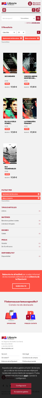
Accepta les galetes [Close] (21, 392)
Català (17, 233)
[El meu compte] (33, 10)
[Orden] (9, 32)
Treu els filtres (5, 42)
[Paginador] (21, 32)
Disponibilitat (17, 256)
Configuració (21, 386)
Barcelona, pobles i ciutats (17, 221)
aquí (26, 375)
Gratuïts (17, 243)
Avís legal (26, 354)
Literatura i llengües (17, 224)
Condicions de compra (30, 358)
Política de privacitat (29, 361)
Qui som (4, 354)
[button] (38, 10)
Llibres (17, 211)
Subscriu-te (21, 286)
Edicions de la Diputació (9, 361)
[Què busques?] (10, 18)
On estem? (5, 358)
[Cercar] (38, 18)
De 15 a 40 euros (17, 246)
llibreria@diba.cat (7, 348)
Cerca (32, 23)
